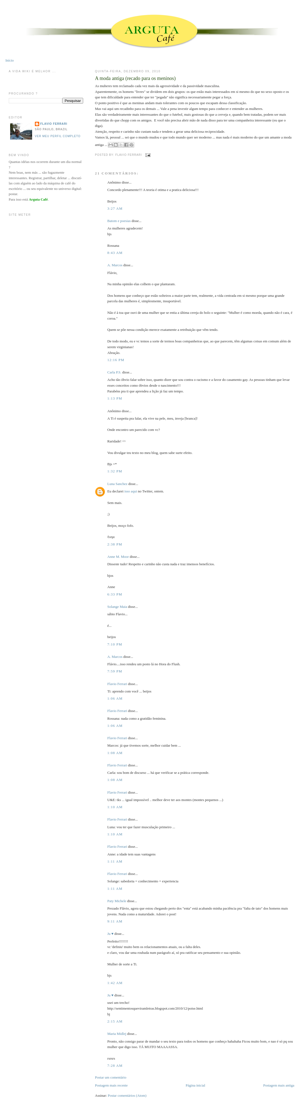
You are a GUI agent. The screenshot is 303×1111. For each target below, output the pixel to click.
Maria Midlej (116, 1034)
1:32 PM (114, 471)
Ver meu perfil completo (58, 136)
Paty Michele (116, 901)
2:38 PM (114, 544)
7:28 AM (115, 1065)
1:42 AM (115, 983)
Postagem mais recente (111, 1085)
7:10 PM (114, 644)
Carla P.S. (114, 372)
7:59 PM (114, 671)
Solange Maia (117, 607)
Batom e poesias (119, 221)
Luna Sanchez (117, 484)
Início (9, 60)
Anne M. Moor (118, 557)
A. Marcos (114, 265)
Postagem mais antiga (278, 1085)
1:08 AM (115, 753)
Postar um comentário (110, 1077)
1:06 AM (115, 698)
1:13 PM (114, 398)
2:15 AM (115, 1021)
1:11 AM (114, 861)
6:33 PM (114, 594)
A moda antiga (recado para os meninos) (135, 78)
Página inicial (195, 1085)
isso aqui (130, 491)
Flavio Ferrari (117, 684)
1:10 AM (115, 807)
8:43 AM (115, 253)
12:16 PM (115, 360)
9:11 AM (114, 921)
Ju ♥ (110, 934)
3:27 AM (115, 208)
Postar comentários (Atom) (127, 1095)
